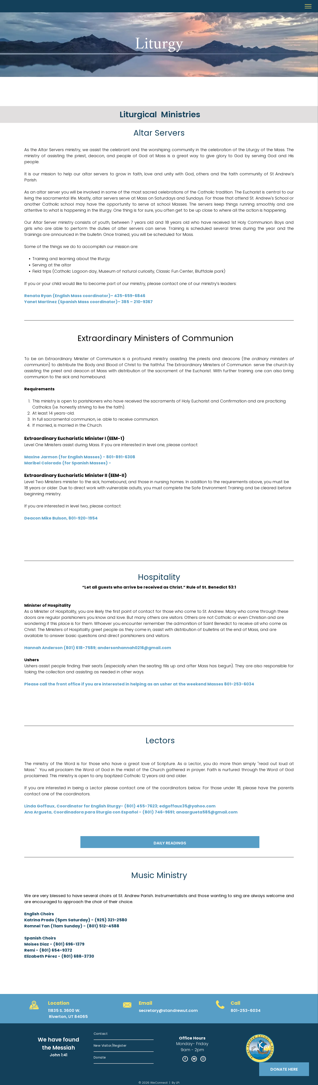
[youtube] (194, 1059)
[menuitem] (124, 1034)
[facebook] (185, 1059)
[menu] (308, 6)
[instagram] (203, 1059)
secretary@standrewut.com (168, 1010)
